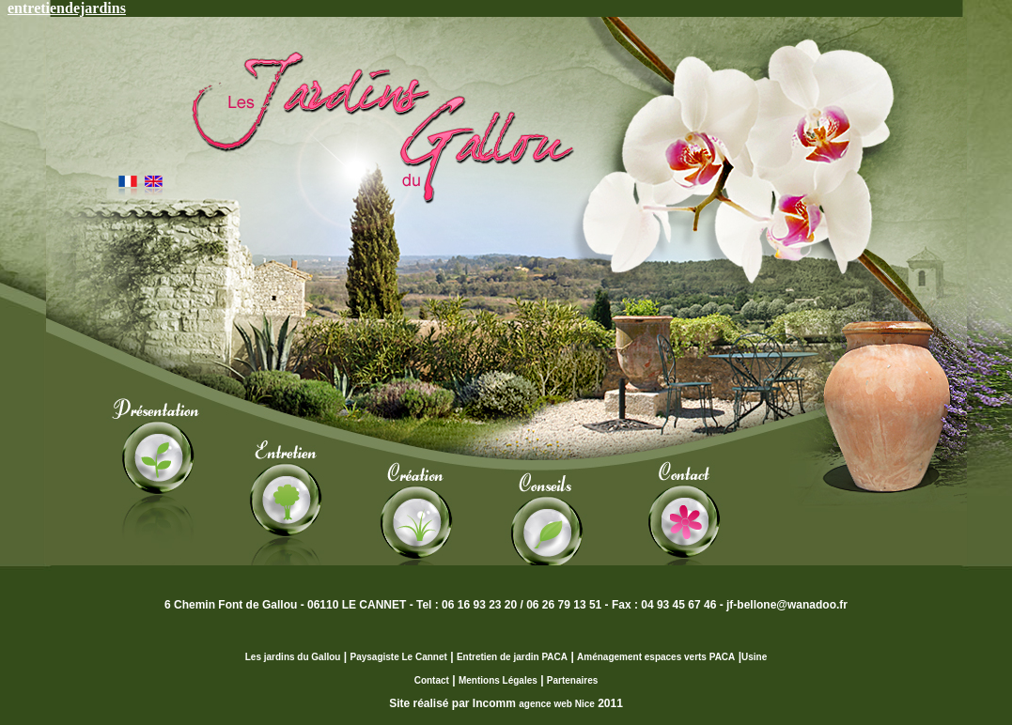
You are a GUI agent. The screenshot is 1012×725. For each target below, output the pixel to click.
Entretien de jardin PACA (512, 657)
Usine (754, 657)
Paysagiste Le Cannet (398, 657)
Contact (431, 680)
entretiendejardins (67, 8)
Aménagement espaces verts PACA (656, 657)
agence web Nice (557, 704)
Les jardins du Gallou (293, 657)
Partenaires (572, 680)
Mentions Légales (498, 680)
